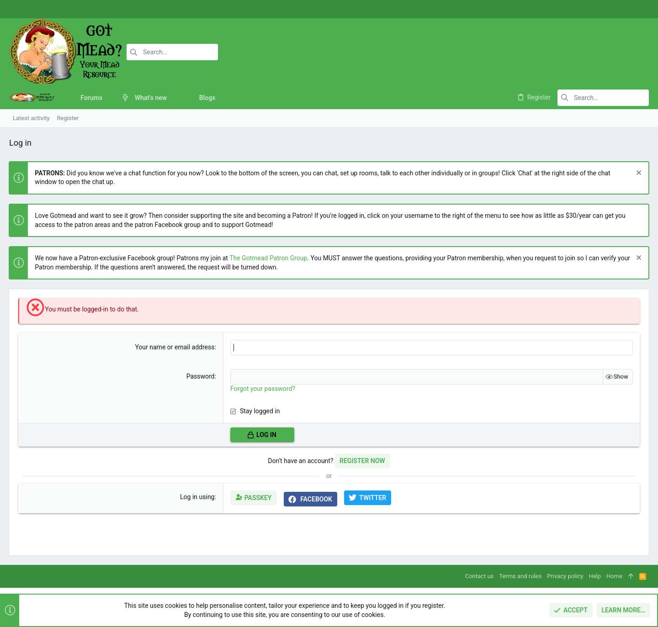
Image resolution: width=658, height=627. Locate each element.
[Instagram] (624, 9)
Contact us (479, 576)
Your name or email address (175, 347)
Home (614, 576)
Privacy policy (565, 576)
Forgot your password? (262, 388)
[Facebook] (610, 9)
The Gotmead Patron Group (269, 258)
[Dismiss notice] (637, 174)
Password (200, 376)
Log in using (197, 497)
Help (595, 576)
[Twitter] (637, 9)
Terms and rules (520, 576)
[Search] (172, 52)
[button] (109, 97)
